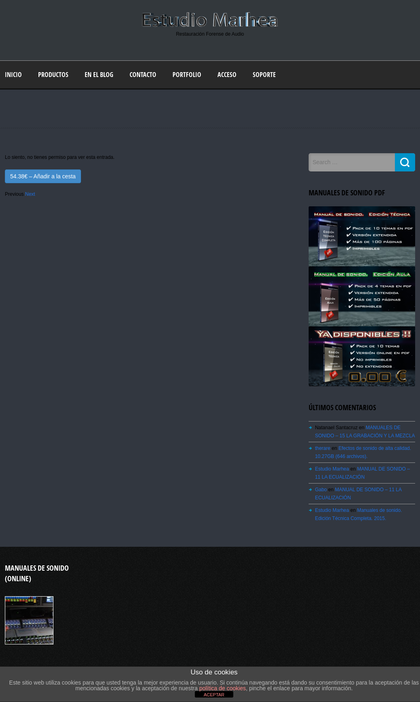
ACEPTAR (214, 694)
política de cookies (222, 688)
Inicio (13, 74)
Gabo (321, 489)
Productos (53, 74)
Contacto (143, 74)
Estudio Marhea (332, 469)
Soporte (264, 74)
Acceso (227, 74)
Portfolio (187, 74)
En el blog (99, 74)
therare (322, 448)
